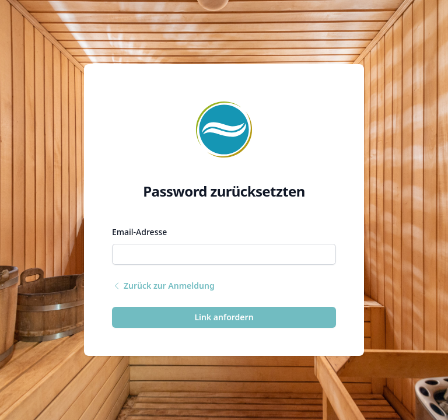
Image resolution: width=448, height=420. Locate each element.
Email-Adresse (139, 231)
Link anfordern (223, 317)
